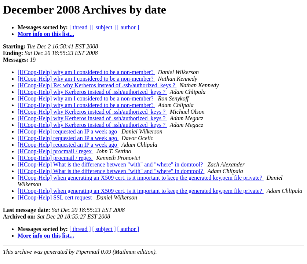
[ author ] (128, 27)
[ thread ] (80, 27)
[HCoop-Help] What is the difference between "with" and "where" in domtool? (111, 164)
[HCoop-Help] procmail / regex (55, 151)
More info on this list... (46, 34)
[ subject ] (104, 27)
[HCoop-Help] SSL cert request (55, 197)
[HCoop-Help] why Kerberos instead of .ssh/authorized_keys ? (92, 92)
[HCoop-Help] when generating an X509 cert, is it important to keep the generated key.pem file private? (141, 178)
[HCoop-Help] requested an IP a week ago (68, 131)
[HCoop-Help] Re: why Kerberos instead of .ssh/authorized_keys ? (97, 85)
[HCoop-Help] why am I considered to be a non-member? (86, 72)
